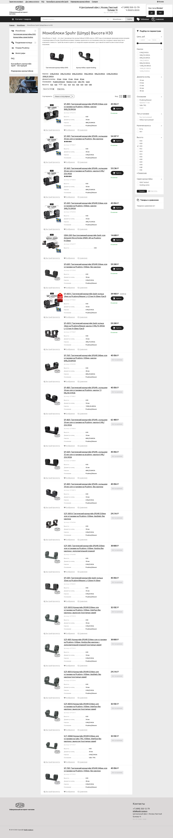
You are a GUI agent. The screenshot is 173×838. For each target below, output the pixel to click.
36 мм (140, 88)
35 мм (140, 85)
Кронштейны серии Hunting (23, 37)
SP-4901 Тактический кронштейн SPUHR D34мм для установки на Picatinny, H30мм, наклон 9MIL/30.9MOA (85, 106)
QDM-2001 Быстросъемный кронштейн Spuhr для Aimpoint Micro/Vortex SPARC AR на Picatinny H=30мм (84, 238)
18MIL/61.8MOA (144, 68)
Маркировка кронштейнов (80, 1)
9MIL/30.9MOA (143, 63)
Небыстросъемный (145, 120)
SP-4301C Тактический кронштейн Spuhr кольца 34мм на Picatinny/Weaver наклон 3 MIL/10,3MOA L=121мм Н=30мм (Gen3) (84, 326)
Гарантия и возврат (16, 1)
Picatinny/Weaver (144, 100)
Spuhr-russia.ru (28, 829)
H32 (141, 149)
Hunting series (143, 185)
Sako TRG (141, 105)
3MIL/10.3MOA (143, 55)
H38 (141, 159)
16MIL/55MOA (143, 71)
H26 (141, 141)
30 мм (140, 80)
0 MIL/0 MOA (143, 52)
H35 (141, 154)
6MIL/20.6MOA (143, 58)
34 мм (140, 83)
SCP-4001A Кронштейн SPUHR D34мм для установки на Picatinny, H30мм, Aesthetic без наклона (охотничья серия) (82, 674)
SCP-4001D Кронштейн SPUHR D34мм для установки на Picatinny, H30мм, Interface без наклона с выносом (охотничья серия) (82, 706)
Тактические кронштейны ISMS (24, 34)
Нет (139, 132)
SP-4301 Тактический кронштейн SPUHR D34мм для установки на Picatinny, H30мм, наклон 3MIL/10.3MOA (85, 205)
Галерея (95, 1)
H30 (139, 146)
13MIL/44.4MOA (144, 66)
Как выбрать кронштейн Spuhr (57, 1)
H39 (141, 162)
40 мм (140, 91)
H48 (141, 167)
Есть (140, 129)
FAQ (42, 1)
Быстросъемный (144, 117)
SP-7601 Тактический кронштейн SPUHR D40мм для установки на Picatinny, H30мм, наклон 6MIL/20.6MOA (85, 358)
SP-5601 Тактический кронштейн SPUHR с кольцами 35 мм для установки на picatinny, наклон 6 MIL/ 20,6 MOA (85, 454)
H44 (141, 165)
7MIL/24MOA (143, 60)
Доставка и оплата (32, 1)
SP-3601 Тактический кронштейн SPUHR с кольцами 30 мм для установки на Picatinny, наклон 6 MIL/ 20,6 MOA (85, 171)
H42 (139, 170)
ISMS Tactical (143, 182)
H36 (139, 157)
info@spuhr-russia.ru (140, 811)
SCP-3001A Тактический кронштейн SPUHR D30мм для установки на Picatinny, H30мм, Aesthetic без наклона (85, 516)
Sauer (140, 108)
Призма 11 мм (143, 103)
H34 (141, 151)
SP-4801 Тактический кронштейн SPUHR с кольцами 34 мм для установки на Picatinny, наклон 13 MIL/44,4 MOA (85, 390)
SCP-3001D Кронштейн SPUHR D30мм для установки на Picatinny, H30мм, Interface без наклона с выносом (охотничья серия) (82, 610)
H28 (141, 143)
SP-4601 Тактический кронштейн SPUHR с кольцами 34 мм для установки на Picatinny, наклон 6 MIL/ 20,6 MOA (85, 422)
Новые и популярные (62, 96)
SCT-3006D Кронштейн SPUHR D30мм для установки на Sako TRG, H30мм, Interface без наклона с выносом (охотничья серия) (82, 738)
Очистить (153, 191)
